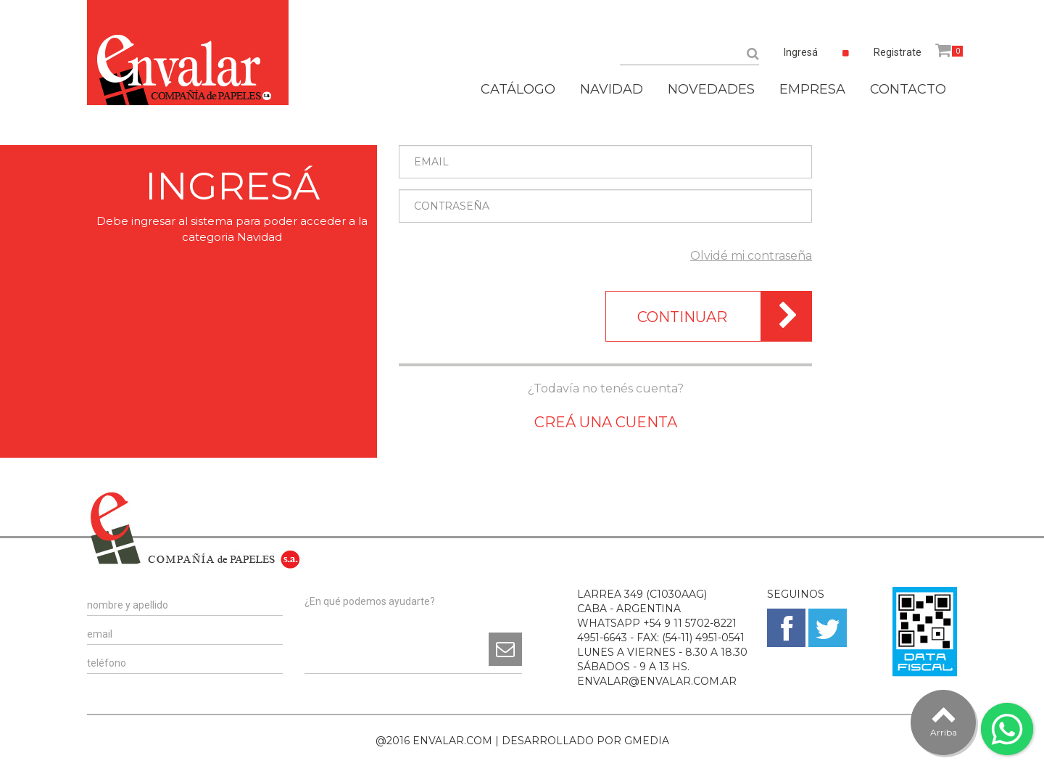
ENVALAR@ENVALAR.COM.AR (657, 681)
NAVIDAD (611, 89)
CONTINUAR (724, 316)
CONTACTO (908, 89)
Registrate (897, 52)
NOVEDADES (711, 89)
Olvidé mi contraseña (751, 256)
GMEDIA (646, 740)
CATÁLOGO (518, 89)
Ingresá (801, 52)
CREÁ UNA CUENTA (605, 422)
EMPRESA (812, 89)
